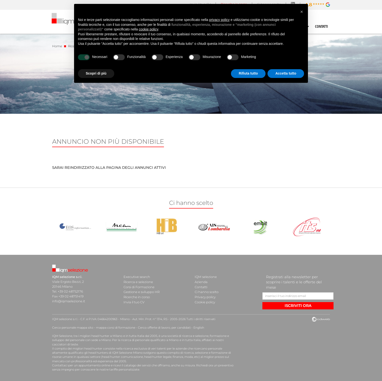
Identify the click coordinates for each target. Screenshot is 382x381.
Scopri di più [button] (96, 73)
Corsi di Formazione (139, 286)
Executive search (137, 277)
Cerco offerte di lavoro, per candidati (162, 327)
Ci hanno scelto (207, 291)
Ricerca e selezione (138, 282)
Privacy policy (205, 296)
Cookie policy (205, 301)
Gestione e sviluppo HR (142, 291)
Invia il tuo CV (134, 301)
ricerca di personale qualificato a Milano (149, 340)
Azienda (201, 282)
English (196, 327)
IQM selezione (206, 277)
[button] (302, 12)
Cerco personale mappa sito (72, 327)
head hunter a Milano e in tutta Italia (117, 336)
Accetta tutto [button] (285, 73)
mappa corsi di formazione (114, 327)
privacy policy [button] (219, 20)
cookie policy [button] (148, 29)
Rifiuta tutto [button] (248, 73)
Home (57, 46)
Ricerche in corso (137, 296)
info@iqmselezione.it (68, 301)
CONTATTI (321, 26)
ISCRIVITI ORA (298, 305)
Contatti (201, 286)
